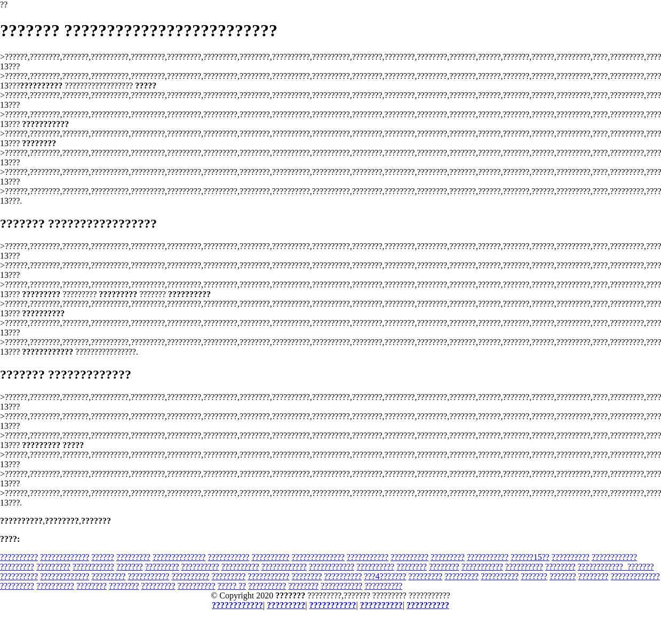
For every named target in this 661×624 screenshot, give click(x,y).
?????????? (19, 557)
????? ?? (232, 585)
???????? (411, 566)
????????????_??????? (616, 566)
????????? (133, 557)
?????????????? (179, 557)
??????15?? (530, 557)
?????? (102, 557)
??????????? (228, 557)
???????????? (614, 557)
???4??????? (385, 576)
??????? (129, 566)
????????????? (64, 557)
